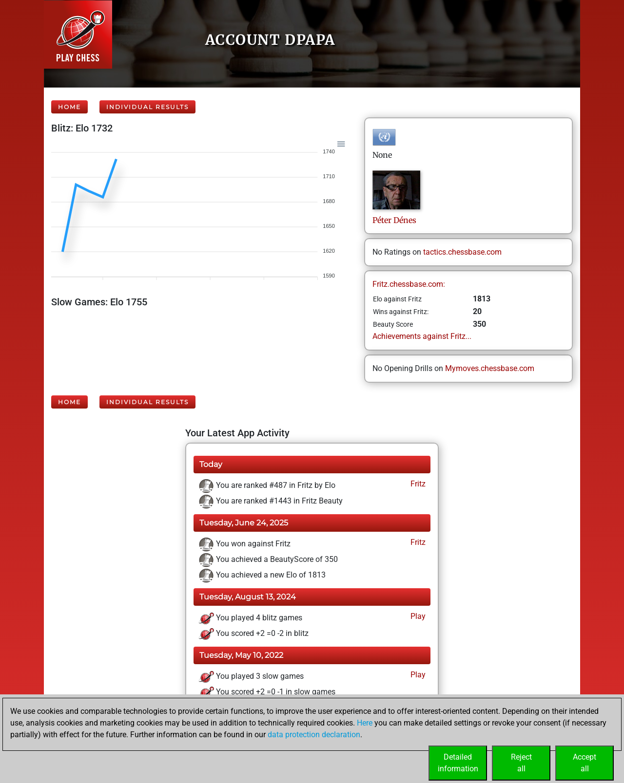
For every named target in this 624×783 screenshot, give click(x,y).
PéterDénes (394, 220)
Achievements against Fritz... (421, 336)
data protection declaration (314, 734)
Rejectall (521, 762)
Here (364, 722)
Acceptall (584, 762)
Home (69, 107)
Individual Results (147, 107)
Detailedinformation (458, 762)
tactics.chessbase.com (462, 252)
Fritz (417, 483)
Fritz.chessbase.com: (408, 284)
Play (417, 616)
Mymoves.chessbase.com (489, 368)
